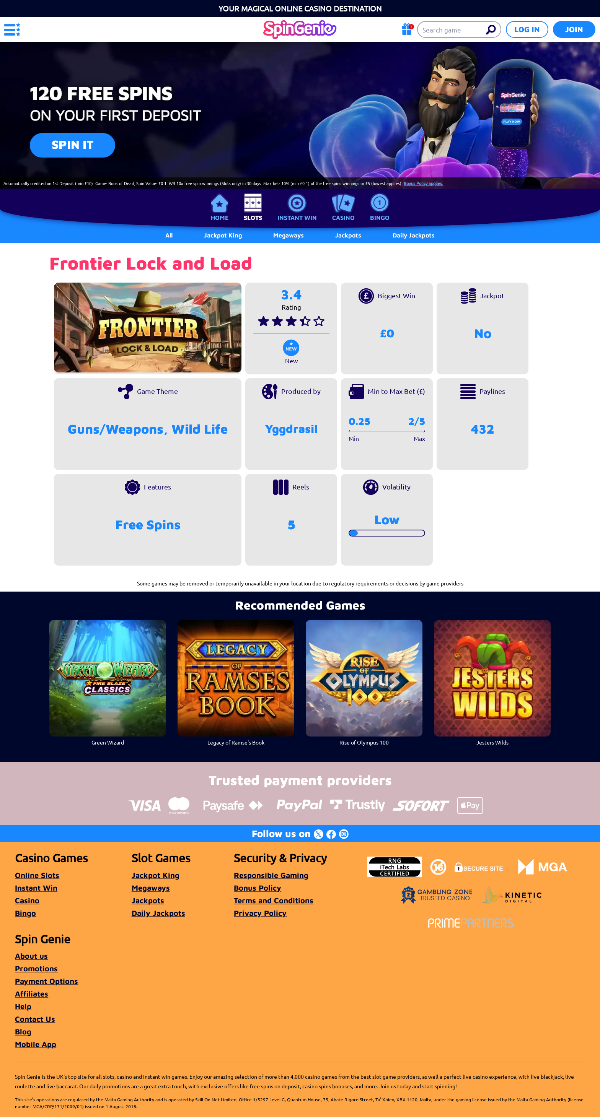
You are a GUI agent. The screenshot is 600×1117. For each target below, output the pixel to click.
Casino (343, 217)
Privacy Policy (260, 913)
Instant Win (297, 217)
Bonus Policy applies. (423, 183)
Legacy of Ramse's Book (235, 742)
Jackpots (148, 900)
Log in (527, 29)
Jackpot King (155, 875)
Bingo (380, 217)
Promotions (36, 968)
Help (23, 1006)
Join (574, 29)
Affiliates (31, 993)
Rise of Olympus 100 (364, 742)
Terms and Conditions (273, 900)
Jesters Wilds (492, 742)
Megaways (151, 887)
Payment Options (46, 981)
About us (31, 955)
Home (219, 217)
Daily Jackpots (158, 913)
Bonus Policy (257, 887)
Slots (253, 217)
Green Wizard (107, 742)
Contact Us (35, 1019)
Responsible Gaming (271, 875)
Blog (23, 1031)
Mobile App (35, 1044)
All (169, 235)
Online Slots (37, 875)
